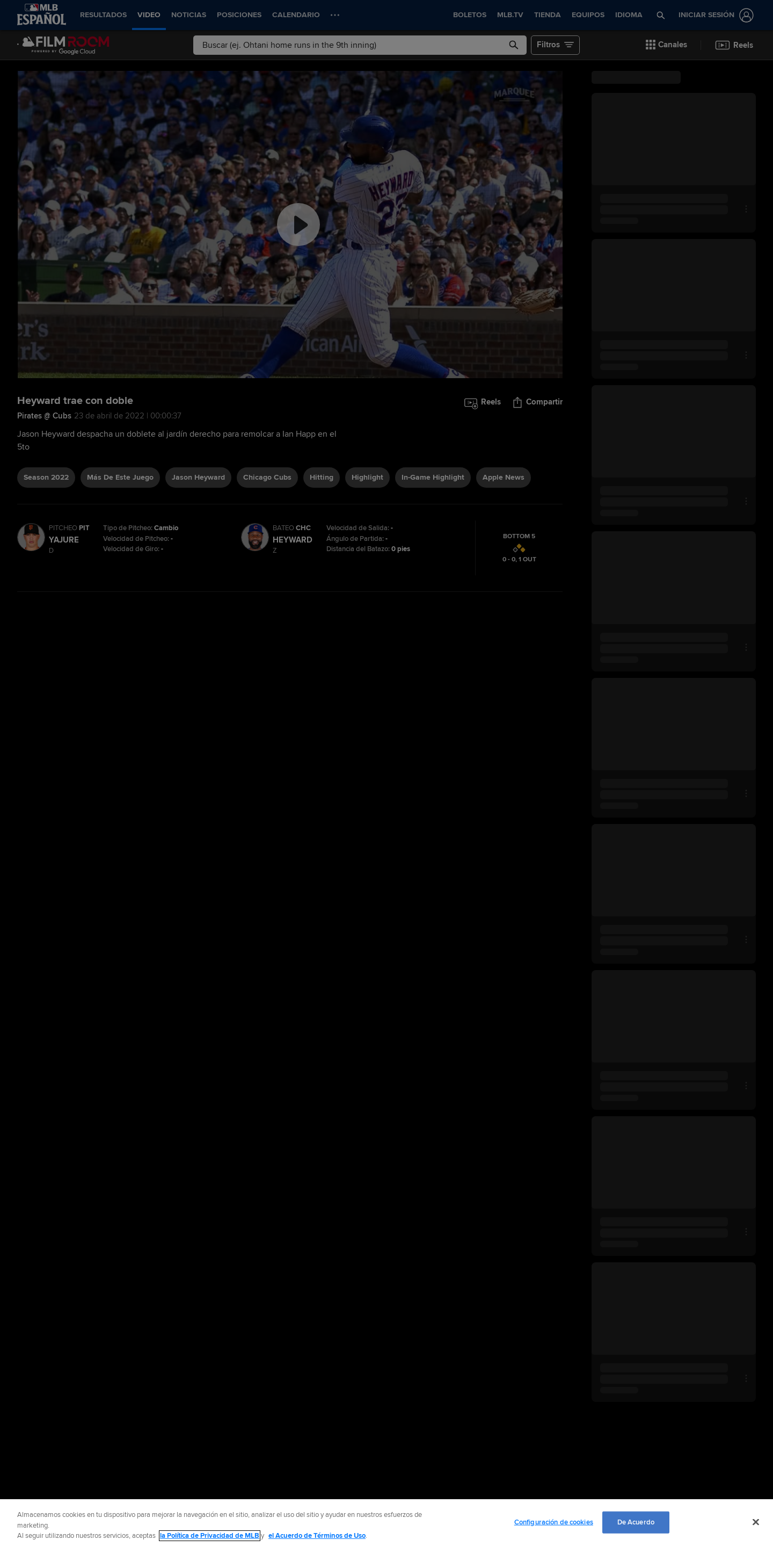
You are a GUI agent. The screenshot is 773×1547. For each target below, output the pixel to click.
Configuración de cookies (553, 1521)
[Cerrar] (756, 1522)
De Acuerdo (635, 1521)
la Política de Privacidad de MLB (209, 1535)
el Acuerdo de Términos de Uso (317, 1535)
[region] (386, 1523)
